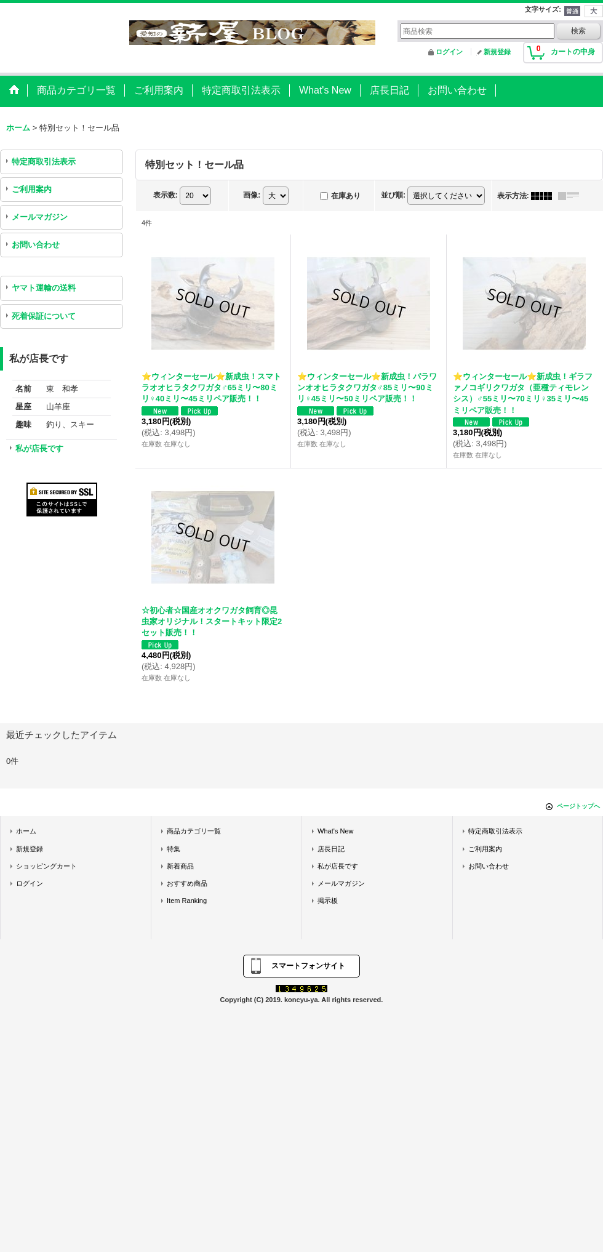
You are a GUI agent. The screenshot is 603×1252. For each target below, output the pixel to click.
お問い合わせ (36, 244)
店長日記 (331, 849)
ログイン (449, 51)
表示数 (165, 195)
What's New (335, 831)
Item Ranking (187, 900)
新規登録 (497, 51)
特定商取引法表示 (44, 161)
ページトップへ (578, 806)
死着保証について (44, 316)
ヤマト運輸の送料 (44, 287)
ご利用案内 (32, 189)
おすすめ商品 (187, 883)
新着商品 (180, 866)
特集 (173, 849)
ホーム (26, 831)
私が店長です (39, 448)
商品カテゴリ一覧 (194, 831)
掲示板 (327, 900)
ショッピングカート (46, 866)
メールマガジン (40, 217)
